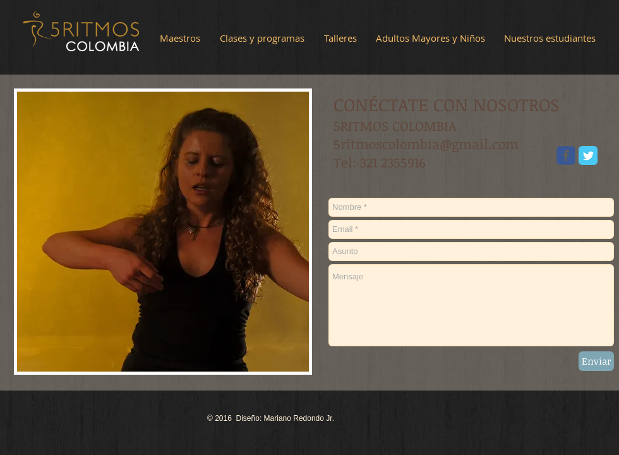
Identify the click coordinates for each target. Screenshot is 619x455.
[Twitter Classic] (588, 155)
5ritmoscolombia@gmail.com (426, 144)
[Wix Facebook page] (565, 155)
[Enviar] (596, 361)
